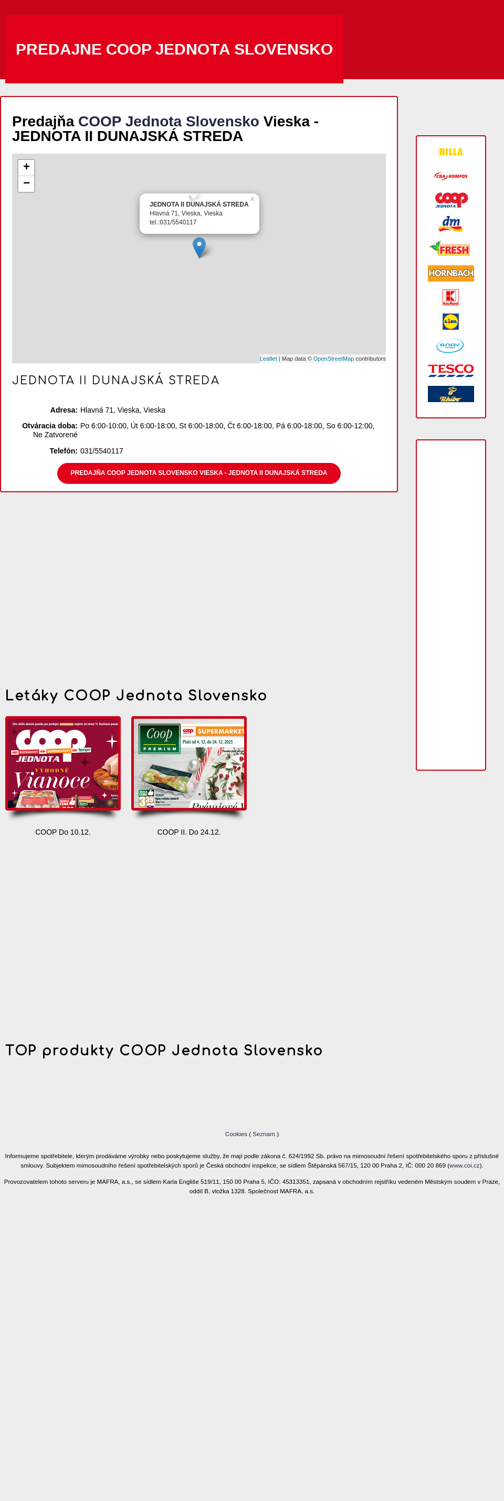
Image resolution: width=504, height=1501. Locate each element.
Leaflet (268, 358)
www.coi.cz (464, 1165)
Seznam (264, 1133)
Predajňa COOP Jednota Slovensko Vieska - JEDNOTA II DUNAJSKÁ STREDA (199, 473)
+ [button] (26, 168)
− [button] (26, 184)
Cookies (237, 1133)
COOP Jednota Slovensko (168, 121)
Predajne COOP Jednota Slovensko (174, 49)
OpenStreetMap (333, 358)
